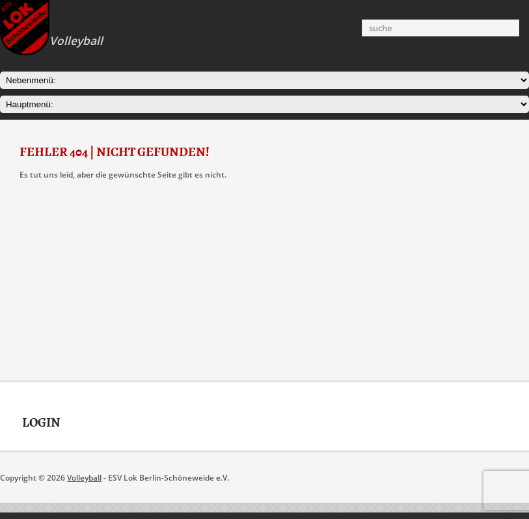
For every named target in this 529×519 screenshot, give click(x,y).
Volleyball (84, 477)
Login (41, 423)
